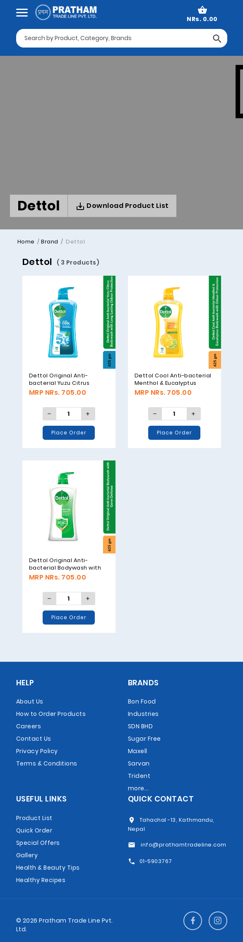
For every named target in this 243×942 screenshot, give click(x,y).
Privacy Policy (37, 751)
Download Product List (122, 206)
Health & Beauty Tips (48, 867)
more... (138, 788)
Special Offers (38, 843)
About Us (29, 701)
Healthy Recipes (41, 880)
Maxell (137, 751)
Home (26, 242)
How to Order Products (51, 714)
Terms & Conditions (46, 763)
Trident (139, 776)
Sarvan (139, 763)
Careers (28, 726)
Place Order (69, 432)
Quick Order (34, 830)
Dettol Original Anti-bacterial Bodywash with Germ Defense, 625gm (65, 567)
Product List (34, 818)
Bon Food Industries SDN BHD (143, 713)
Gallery (27, 855)
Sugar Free (144, 739)
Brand (49, 242)
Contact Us (33, 739)
